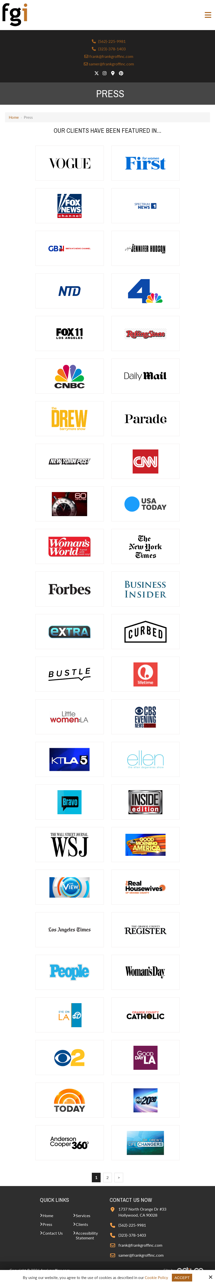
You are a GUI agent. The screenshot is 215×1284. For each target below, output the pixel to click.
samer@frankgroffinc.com (109, 63)
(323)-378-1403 (109, 48)
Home (14, 117)
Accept (182, 1277)
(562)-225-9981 (109, 41)
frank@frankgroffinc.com (108, 56)
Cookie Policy (156, 1277)
